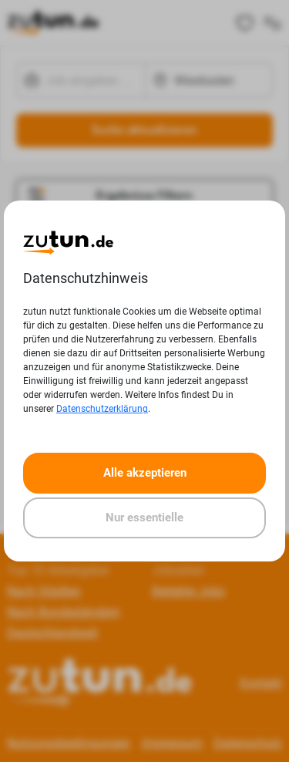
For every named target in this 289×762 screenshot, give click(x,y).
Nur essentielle (144, 517)
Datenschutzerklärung (102, 408)
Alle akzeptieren (145, 473)
